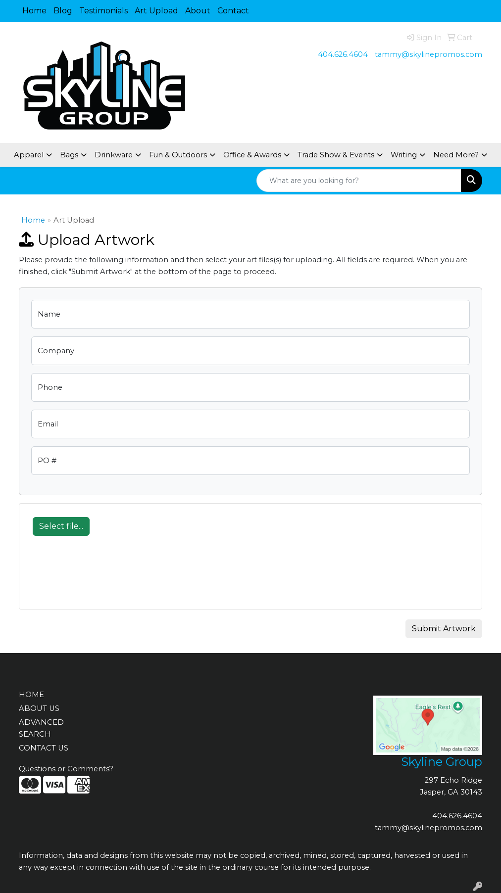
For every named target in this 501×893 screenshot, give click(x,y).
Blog (62, 10)
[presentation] (104, 580)
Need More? (456, 154)
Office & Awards (252, 154)
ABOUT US (39, 708)
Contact (233, 10)
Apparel (29, 154)
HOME (31, 694)
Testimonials (103, 10)
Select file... (61, 526)
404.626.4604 (343, 54)
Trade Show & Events (336, 154)
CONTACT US (43, 748)
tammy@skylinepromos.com (428, 54)
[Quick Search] (358, 180)
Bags (69, 154)
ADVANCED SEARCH (41, 728)
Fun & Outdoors (178, 154)
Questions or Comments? (66, 768)
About (197, 10)
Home (34, 10)
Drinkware (114, 154)
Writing (404, 154)
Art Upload (156, 10)
